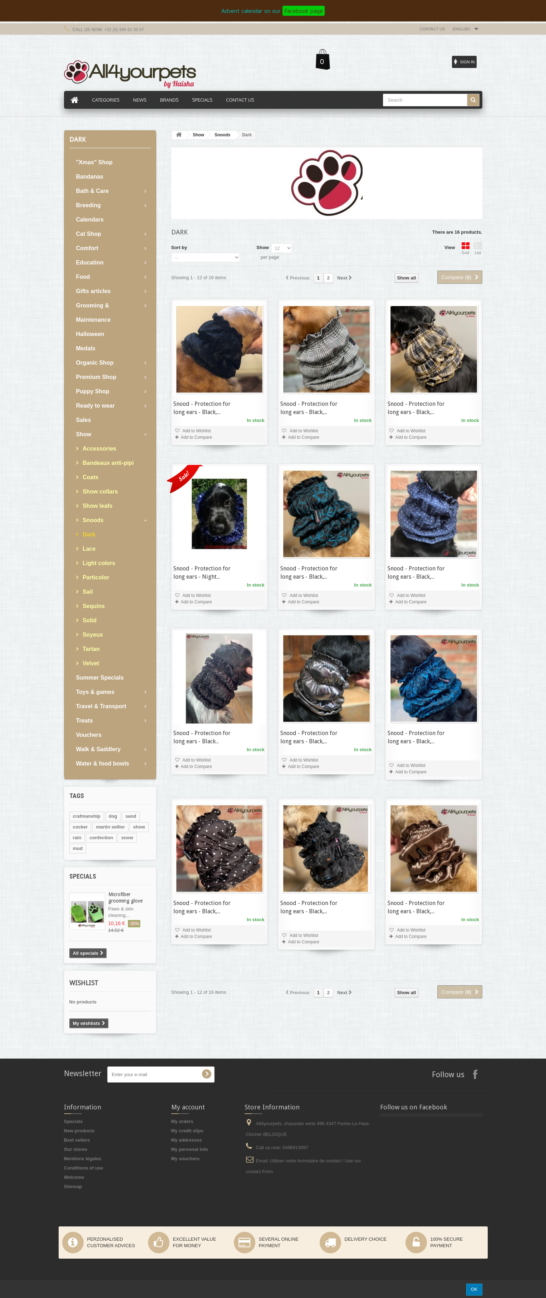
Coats (90, 477)
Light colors (98, 563)
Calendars (90, 220)
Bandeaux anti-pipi (107, 463)
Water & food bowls (102, 763)
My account (188, 1107)
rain (77, 837)
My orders (182, 1121)
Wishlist (83, 983)
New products (79, 1130)
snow (127, 837)
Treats (84, 721)
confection (101, 837)
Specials (82, 876)
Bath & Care (92, 191)
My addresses (186, 1140)
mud (78, 848)
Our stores (76, 1149)
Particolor (95, 577)
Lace (88, 549)
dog (113, 816)
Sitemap (73, 1186)
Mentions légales (83, 1158)
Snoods (92, 520)
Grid (465, 248)
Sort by (179, 247)
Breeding (88, 205)
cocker (80, 827)
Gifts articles (93, 291)
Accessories (99, 449)
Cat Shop (88, 234)
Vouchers (89, 735)
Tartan (90, 649)
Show (84, 434)
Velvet (90, 663)
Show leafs (97, 506)
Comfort (87, 248)
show (139, 827)
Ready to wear (95, 406)
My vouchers (185, 1158)
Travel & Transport (101, 706)
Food (83, 277)
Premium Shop (96, 377)
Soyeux (92, 635)
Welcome (74, 1177)
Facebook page (303, 11)
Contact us (432, 29)
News (139, 100)
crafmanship (86, 816)
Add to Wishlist (196, 430)
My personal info (189, 1149)
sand (131, 816)
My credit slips (187, 1130)
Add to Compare (196, 437)
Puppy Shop (92, 391)
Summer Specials (100, 678)
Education (90, 262)
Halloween (90, 334)
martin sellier (110, 827)
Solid (89, 620)
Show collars (99, 491)
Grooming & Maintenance (93, 312)
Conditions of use (83, 1168)
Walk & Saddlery (98, 749)
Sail (87, 592)
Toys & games (95, 692)
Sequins (93, 606)
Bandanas (89, 177)
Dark (88, 534)
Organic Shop (95, 363)
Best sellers (77, 1140)
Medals (85, 348)
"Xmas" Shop (94, 162)
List (478, 248)
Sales (83, 420)
